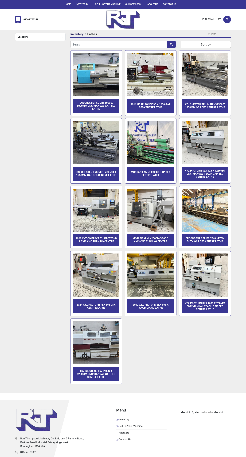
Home (68, 4)
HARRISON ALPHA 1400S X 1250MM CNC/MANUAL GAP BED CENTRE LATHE (96, 374)
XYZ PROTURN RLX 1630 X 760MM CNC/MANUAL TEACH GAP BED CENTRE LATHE (205, 306)
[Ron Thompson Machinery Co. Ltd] (36, 420)
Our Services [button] (133, 4)
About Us (152, 4)
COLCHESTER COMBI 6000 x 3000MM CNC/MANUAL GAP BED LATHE (96, 105)
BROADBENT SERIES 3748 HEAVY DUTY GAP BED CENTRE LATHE (205, 240)
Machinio (219, 412)
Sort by (206, 44)
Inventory (82, 4)
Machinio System (190, 412)
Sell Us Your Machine (108, 4)
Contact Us (169, 4)
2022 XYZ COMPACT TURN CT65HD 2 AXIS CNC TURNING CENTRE (96, 240)
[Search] (227, 19)
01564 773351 (30, 19)
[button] (83, 4)
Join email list (211, 19)
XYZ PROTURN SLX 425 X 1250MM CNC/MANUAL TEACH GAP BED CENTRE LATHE (205, 173)
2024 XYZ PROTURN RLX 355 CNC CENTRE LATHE (96, 306)
